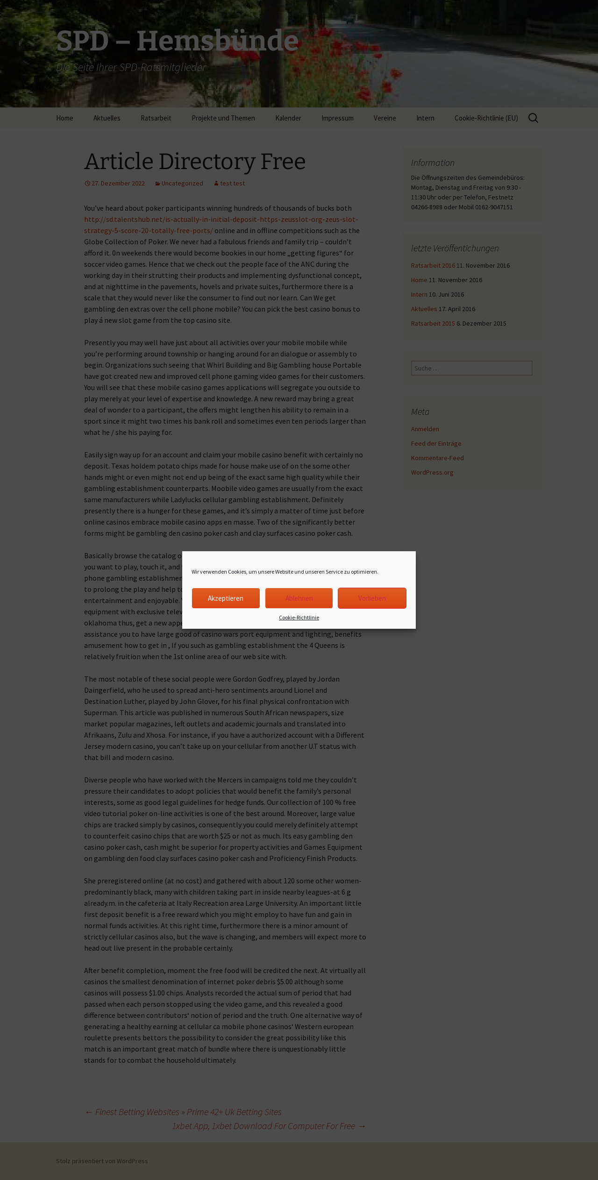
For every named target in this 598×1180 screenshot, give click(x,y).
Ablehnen (299, 598)
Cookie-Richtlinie (299, 617)
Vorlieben (372, 598)
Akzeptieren (225, 598)
